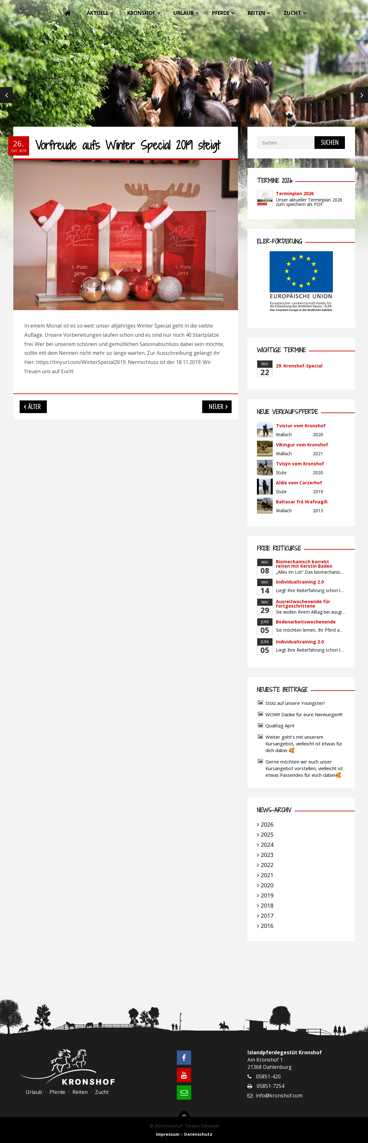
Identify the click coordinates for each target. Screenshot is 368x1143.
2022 (267, 865)
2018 (267, 905)
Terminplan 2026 (295, 193)
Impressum (167, 1134)
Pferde (220, 13)
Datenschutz (198, 1134)
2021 (267, 875)
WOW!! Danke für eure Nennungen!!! (303, 714)
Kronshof (141, 13)
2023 (267, 855)
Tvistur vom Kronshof (301, 426)
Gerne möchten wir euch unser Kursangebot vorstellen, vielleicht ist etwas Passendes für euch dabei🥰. (304, 768)
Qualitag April (279, 725)
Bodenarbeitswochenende (306, 622)
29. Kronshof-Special (299, 366)
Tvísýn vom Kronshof (300, 464)
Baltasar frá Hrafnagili (301, 502)
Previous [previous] (6, 95)
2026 (267, 824)
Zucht (292, 13)
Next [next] (361, 95)
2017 (267, 915)
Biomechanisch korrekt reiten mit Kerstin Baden (304, 564)
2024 (267, 844)
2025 (267, 834)
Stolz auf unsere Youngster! (295, 703)
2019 (267, 895)
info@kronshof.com (279, 1095)
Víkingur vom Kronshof (302, 445)
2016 (267, 925)
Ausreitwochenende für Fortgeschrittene (303, 603)
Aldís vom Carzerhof (299, 483)
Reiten (256, 13)
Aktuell (98, 13)
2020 (267, 885)
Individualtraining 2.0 (300, 582)
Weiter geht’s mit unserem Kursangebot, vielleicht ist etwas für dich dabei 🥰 (303, 743)
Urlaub (183, 13)
